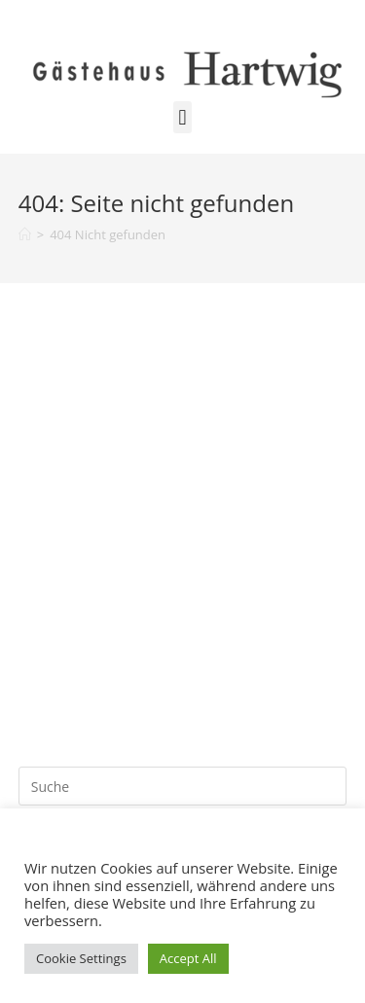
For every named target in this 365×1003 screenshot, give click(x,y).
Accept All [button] (188, 958)
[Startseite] (24, 234)
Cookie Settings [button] (81, 958)
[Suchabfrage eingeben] (182, 786)
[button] (182, 117)
